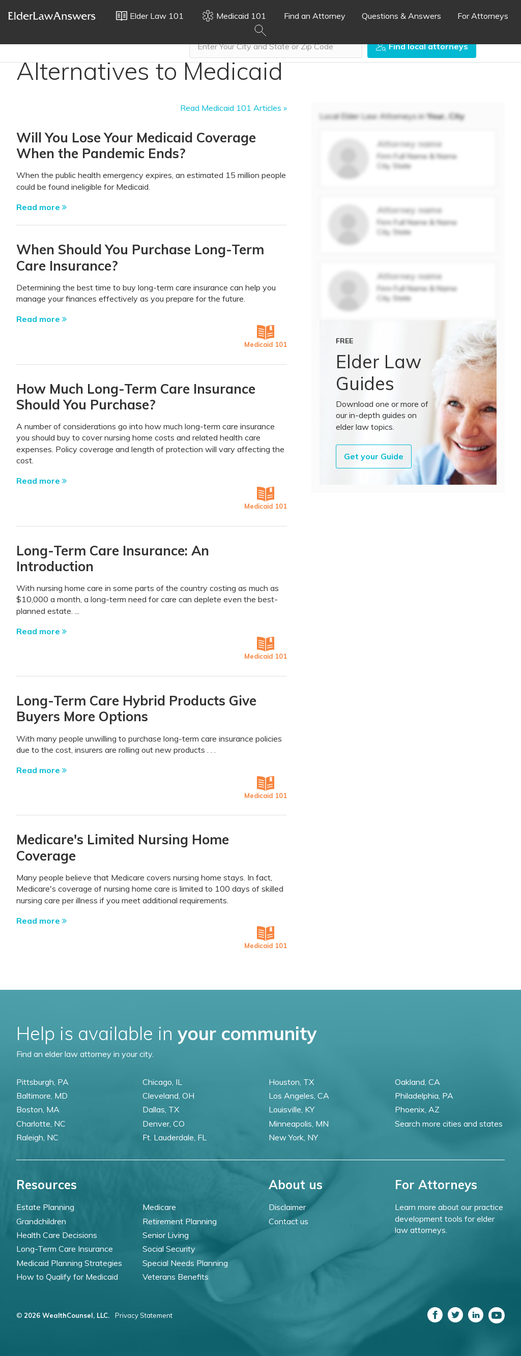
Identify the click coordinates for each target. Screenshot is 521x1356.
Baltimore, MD (42, 1095)
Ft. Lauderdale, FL (174, 1137)
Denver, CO (163, 1123)
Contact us (288, 1221)
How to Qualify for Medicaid (67, 1277)
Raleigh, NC (37, 1137)
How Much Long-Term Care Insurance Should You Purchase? (135, 396)
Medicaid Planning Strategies (69, 1263)
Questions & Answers (401, 16)
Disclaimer (287, 1207)
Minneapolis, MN (299, 1123)
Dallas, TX (160, 1109)
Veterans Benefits (175, 1277)
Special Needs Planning (185, 1263)
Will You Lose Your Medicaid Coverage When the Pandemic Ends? (136, 145)
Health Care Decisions (56, 1235)
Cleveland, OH (168, 1095)
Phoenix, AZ (417, 1109)
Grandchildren (41, 1221)
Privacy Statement (143, 1315)
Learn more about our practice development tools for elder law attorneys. (449, 1218)
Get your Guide (373, 456)
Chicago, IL (162, 1082)
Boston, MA (38, 1109)
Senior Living (165, 1235)
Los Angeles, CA (299, 1095)
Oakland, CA (417, 1082)
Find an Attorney (314, 16)
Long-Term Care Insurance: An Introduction (112, 558)
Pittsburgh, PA (42, 1082)
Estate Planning (45, 1207)
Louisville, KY (291, 1109)
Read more (41, 207)
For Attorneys (482, 16)
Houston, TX (291, 1082)
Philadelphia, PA (424, 1095)
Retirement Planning (179, 1221)
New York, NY (293, 1137)
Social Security (168, 1249)
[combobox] (275, 46)
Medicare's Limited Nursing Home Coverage (122, 847)
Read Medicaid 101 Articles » (233, 108)
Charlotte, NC (41, 1123)
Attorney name (409, 144)
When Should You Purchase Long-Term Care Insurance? (140, 257)
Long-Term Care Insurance (64, 1249)
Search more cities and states (449, 1123)
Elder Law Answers (52, 16)
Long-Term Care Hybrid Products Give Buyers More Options (136, 708)
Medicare (159, 1207)
